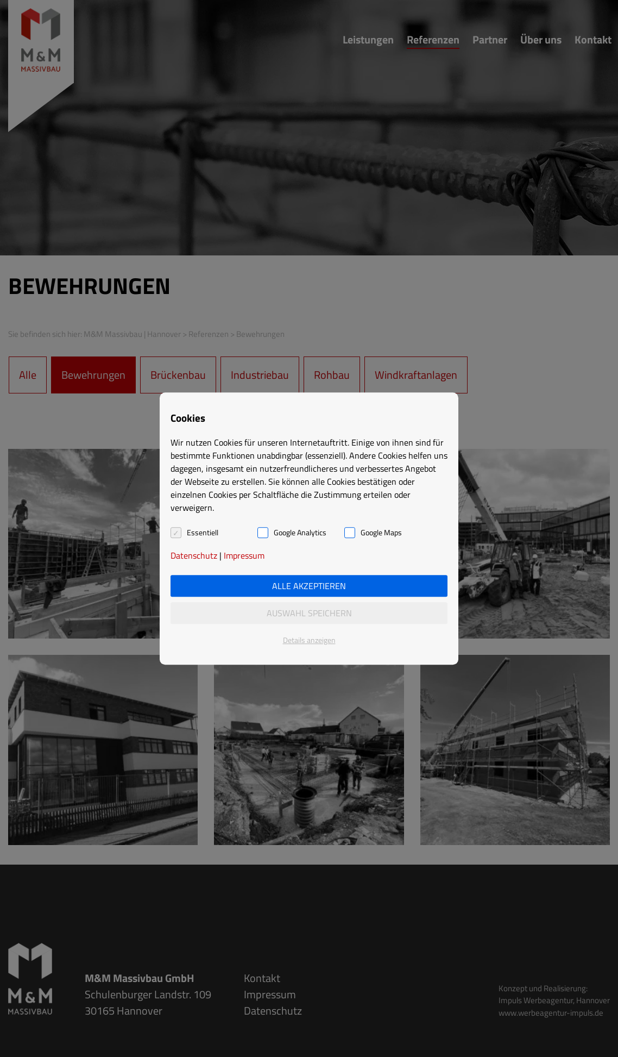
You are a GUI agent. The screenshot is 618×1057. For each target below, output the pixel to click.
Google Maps (381, 532)
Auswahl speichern (309, 613)
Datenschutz (194, 555)
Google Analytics (300, 532)
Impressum (244, 555)
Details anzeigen (309, 640)
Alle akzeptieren (309, 585)
